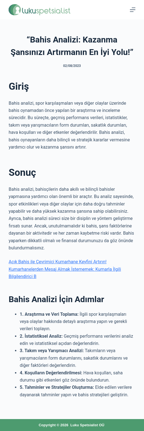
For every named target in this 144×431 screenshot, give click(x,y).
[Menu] (132, 9)
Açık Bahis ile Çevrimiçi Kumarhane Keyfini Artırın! (57, 261)
